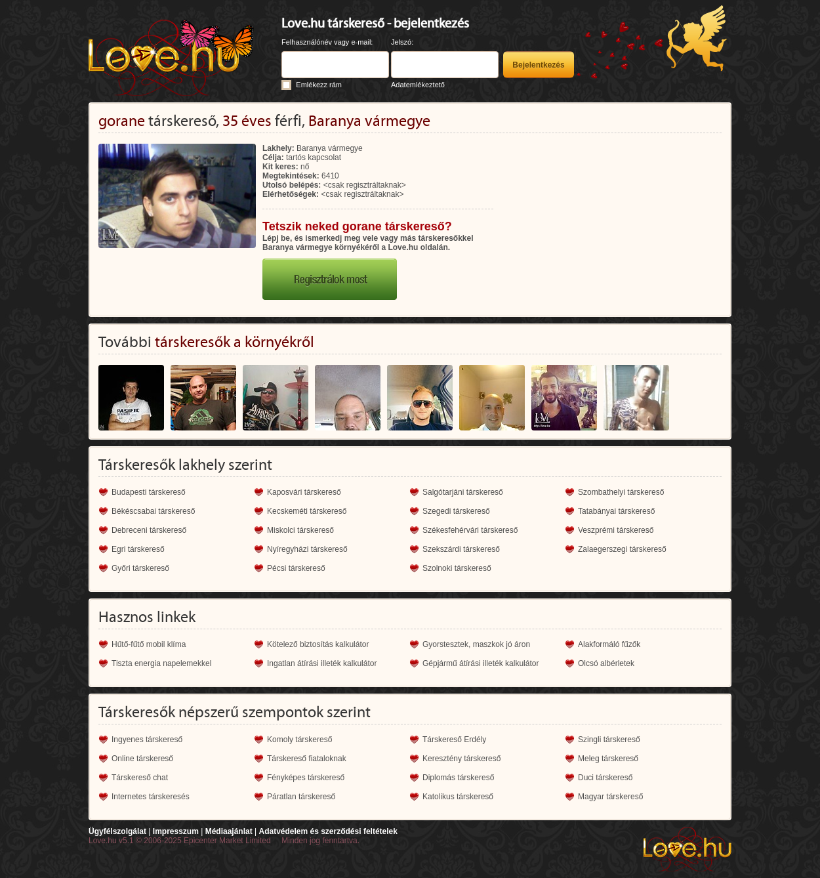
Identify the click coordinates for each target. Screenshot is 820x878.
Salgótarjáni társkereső (462, 492)
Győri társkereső (140, 568)
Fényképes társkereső (305, 777)
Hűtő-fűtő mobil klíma (149, 644)
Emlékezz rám (319, 85)
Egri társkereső (138, 549)
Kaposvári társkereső (304, 492)
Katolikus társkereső (457, 796)
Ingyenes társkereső (147, 739)
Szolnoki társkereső (456, 568)
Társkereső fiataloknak (306, 758)
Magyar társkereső (610, 796)
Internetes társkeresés (151, 796)
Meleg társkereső (608, 758)
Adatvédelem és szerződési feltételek (327, 831)
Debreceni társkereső (149, 530)
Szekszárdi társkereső (461, 549)
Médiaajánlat (229, 831)
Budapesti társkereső (149, 492)
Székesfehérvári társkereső (470, 530)
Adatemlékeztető (418, 85)
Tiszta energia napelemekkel (161, 663)
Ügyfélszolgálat (117, 831)
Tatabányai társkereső (616, 511)
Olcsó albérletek (606, 663)
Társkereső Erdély (454, 739)
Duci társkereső (605, 777)
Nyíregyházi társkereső (307, 549)
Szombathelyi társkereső (621, 492)
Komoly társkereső (299, 739)
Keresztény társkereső (461, 758)
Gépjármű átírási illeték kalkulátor (480, 663)
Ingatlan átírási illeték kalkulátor (322, 663)
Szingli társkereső (609, 739)
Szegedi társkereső (456, 511)
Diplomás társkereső (458, 777)
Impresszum (176, 831)
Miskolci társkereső (300, 530)
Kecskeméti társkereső (306, 511)
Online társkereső (142, 758)
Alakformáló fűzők (609, 644)
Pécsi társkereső (296, 568)
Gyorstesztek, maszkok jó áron (476, 644)
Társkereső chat (140, 777)
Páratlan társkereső (301, 796)
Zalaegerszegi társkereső (622, 549)
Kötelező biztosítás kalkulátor (318, 644)
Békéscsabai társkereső (153, 511)
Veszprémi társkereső (615, 530)
